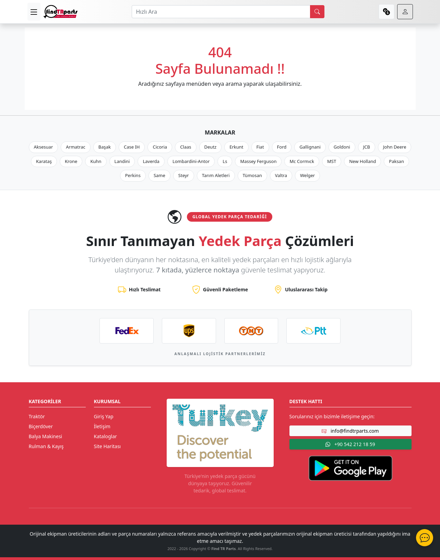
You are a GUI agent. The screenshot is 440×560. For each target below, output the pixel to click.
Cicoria (160, 147)
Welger (307, 175)
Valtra (281, 175)
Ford (282, 147)
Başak (104, 147)
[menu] (33, 12)
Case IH (132, 147)
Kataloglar (105, 436)
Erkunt (236, 147)
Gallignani (310, 147)
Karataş (44, 161)
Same (159, 175)
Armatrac (75, 147)
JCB (366, 147)
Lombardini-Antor (191, 161)
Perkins (133, 175)
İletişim (102, 426)
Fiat (260, 147)
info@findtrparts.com (350, 431)
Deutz (210, 147)
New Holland (362, 161)
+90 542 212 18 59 (350, 444)
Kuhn (95, 161)
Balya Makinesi (45, 436)
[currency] (386, 11)
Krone (71, 161)
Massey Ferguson (258, 161)
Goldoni (342, 147)
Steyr (183, 175)
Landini (122, 161)
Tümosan (252, 175)
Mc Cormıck (301, 161)
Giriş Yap (104, 416)
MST (331, 161)
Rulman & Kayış (46, 446)
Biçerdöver (41, 426)
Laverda (151, 161)
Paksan (396, 161)
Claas (185, 147)
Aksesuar (43, 147)
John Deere (394, 147)
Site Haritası (107, 446)
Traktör (37, 416)
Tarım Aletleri (216, 175)
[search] (317, 11)
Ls (225, 161)
